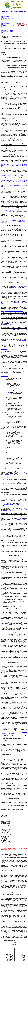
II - (7, 455)
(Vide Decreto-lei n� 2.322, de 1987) (17, 181)
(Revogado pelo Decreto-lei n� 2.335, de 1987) (10, 504)
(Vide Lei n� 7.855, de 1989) (7, 31)
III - (8, 392)
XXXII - (9, 382)
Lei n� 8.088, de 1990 (13, 165)
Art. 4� (8, 416)
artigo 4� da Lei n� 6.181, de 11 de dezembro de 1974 (12, 624)
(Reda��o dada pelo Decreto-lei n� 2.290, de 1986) (12, 175)
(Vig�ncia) (3, 475)
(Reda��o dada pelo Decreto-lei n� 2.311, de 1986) (12, 358)
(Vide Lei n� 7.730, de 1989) (7, 30)
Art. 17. (8, 431)
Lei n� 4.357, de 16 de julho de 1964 (18, 139)
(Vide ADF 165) (4, 32)
